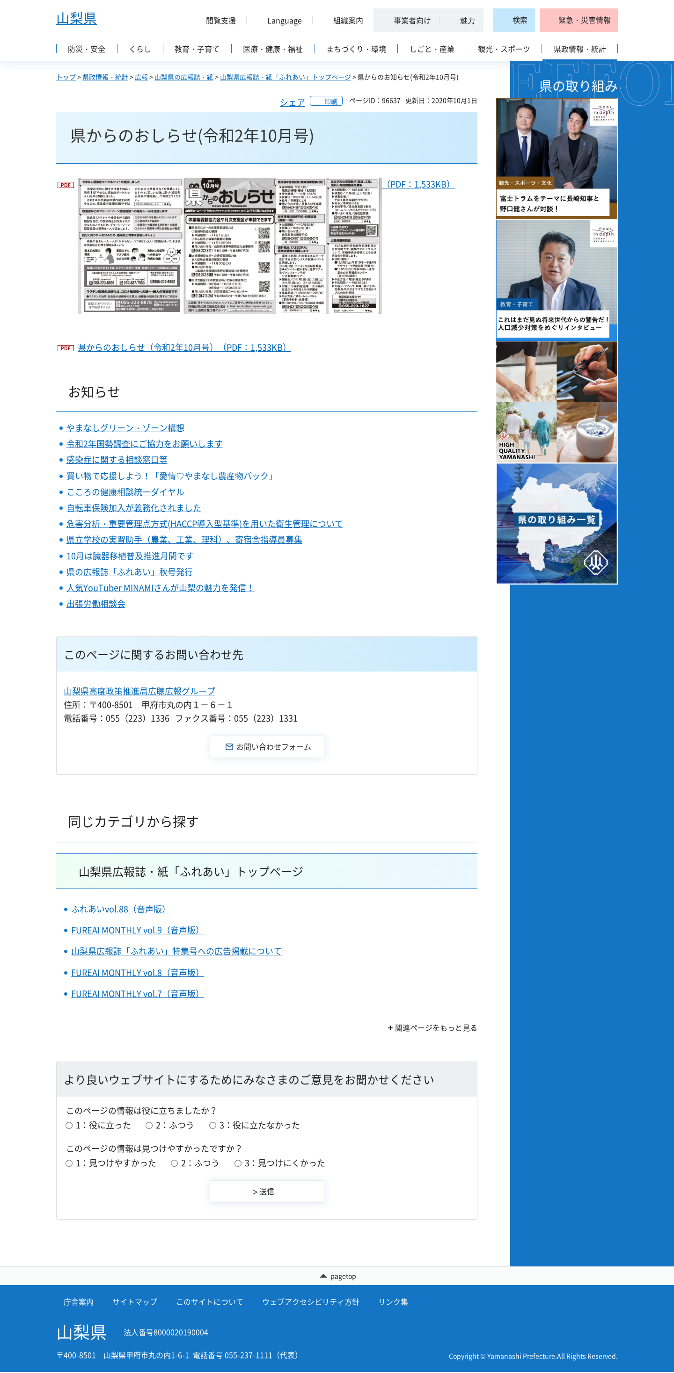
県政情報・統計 (105, 76)
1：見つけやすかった (116, 1162)
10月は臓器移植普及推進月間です (130, 555)
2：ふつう (175, 1125)
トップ (66, 76)
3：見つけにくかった (285, 1162)
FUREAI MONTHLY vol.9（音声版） (137, 930)
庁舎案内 (79, 1302)
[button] (217, 20)
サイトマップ (134, 1302)
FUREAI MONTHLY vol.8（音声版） (137, 972)
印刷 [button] (330, 101)
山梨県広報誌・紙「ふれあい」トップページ (285, 76)
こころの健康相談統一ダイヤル (125, 491)
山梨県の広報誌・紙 (183, 76)
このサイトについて (209, 1302)
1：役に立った (103, 1125)
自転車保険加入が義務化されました (133, 507)
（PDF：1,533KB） (266, 246)
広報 (141, 76)
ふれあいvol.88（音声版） (120, 909)
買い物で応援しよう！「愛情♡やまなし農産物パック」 (171, 476)
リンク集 (393, 1302)
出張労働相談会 (95, 603)
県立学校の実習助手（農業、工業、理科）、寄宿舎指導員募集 (184, 539)
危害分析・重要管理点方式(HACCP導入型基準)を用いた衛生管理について (204, 523)
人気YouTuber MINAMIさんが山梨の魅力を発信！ (160, 587)
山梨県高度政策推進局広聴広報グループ (139, 691)
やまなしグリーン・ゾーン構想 (125, 427)
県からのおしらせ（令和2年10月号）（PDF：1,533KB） (184, 347)
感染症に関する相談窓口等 (117, 459)
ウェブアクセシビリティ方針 (310, 1302)
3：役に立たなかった (260, 1125)
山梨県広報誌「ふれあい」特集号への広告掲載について (176, 951)
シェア (292, 102)
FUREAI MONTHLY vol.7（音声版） (137, 993)
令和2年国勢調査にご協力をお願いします (144, 443)
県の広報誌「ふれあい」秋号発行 (129, 571)
